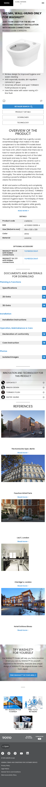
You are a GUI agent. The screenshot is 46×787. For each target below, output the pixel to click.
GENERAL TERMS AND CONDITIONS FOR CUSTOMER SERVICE (19, 762)
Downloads (23, 117)
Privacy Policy (5, 766)
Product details (23, 112)
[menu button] (43, 3)
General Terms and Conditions (11, 772)
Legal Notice (5, 769)
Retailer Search (23, 106)
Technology (23, 122)
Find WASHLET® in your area (22, 675)
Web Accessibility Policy (9, 775)
